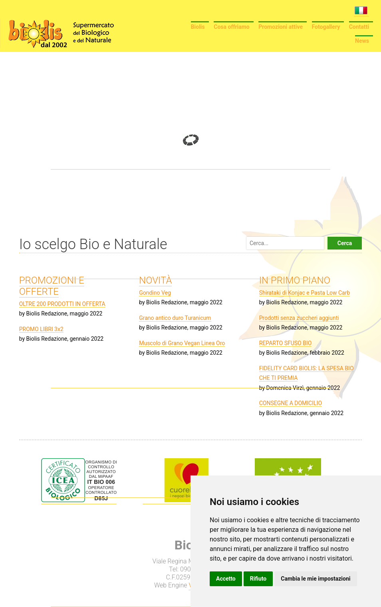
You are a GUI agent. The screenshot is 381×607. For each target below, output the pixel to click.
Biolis (198, 27)
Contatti (359, 27)
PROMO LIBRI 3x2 (41, 329)
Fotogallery (326, 27)
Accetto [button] (226, 578)
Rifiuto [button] (258, 578)
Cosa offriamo (232, 27)
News (362, 41)
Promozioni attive (280, 27)
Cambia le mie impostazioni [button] (315, 578)
